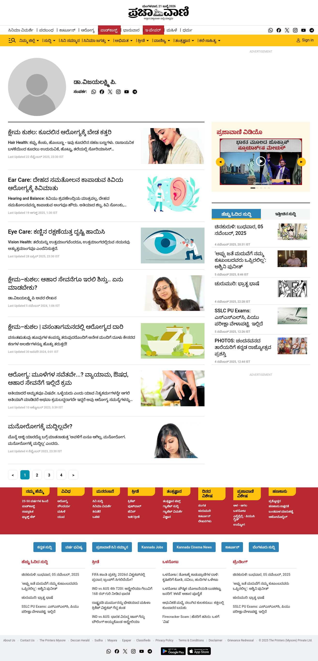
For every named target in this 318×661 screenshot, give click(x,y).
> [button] (73, 475)
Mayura (112, 640)
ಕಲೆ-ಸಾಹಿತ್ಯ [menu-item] (207, 40)
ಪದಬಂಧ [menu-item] (46, 30)
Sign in (305, 40)
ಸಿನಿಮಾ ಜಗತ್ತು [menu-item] (94, 40)
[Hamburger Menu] (12, 40)
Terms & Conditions (191, 640)
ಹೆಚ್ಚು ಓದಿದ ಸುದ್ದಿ (35, 562)
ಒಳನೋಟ (170, 562)
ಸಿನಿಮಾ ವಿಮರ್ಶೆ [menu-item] (20, 30)
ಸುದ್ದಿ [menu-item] (47, 40)
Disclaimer (215, 640)
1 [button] (25, 475)
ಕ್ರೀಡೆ (95, 562)
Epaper (126, 640)
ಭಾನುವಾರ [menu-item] (131, 30)
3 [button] (49, 475)
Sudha (99, 640)
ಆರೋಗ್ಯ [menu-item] (88, 30)
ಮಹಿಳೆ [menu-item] (172, 30)
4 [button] (61, 475)
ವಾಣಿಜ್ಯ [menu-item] (160, 40)
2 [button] (37, 475)
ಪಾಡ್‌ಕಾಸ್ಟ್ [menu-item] (108, 30)
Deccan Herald (80, 640)
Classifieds (143, 640)
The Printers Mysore (52, 640)
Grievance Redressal (240, 640)
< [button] (13, 475)
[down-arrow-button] (37, 40)
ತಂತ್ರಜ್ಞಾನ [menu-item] (182, 40)
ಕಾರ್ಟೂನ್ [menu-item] (67, 30)
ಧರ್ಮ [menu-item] (187, 30)
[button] (44, 547)
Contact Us (27, 640)
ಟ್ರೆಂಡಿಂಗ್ (240, 562)
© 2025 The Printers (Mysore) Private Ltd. (285, 640)
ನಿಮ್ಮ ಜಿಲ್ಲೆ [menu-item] (27, 40)
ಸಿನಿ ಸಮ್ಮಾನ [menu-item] (70, 40)
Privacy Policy (165, 640)
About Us (9, 640)
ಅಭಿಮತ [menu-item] (122, 40)
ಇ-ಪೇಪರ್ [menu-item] (152, 30)
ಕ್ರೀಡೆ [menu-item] (141, 40)
